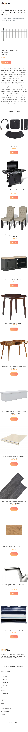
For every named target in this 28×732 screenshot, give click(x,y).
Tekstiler (3, 690)
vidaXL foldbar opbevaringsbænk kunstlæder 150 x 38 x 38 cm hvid (14, 412)
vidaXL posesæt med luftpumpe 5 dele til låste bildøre (14, 145)
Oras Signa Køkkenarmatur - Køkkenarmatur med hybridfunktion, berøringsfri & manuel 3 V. (14, 586)
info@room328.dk (5, 671)
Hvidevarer (4, 685)
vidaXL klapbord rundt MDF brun (14, 323)
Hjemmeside (4, 17)
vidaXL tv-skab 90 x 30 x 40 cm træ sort (14, 280)
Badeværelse (4, 679)
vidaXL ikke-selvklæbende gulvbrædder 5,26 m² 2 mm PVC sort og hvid (14, 502)
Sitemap (3, 714)
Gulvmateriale (4, 682)
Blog (2, 703)
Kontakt (3, 706)
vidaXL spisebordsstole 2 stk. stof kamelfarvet (14, 235)
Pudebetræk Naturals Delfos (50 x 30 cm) (14, 631)
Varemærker (11, 50)
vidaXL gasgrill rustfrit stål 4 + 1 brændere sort (14, 190)
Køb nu (6, 62)
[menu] (25, 3)
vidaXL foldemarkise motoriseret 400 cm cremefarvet (14, 457)
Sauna (2, 688)
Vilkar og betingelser (6, 708)
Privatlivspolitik (5, 711)
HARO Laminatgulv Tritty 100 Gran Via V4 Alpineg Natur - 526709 (14, 547)
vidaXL (17, 50)
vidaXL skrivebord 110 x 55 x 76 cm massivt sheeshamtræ (14, 367)
